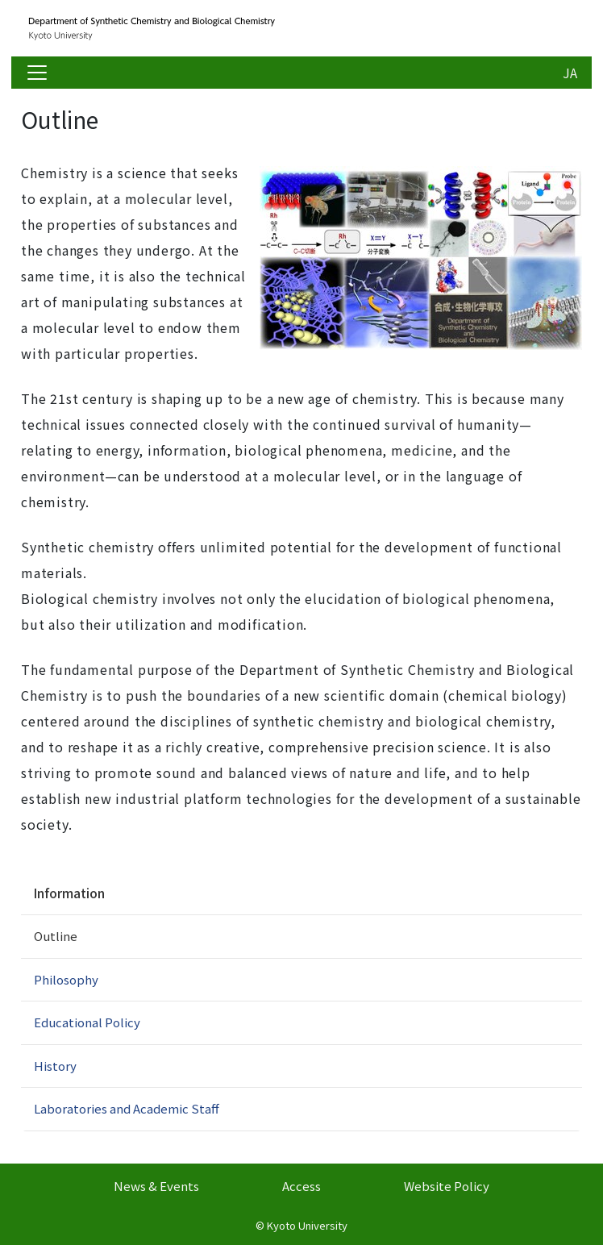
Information (69, 892)
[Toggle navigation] (37, 72)
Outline (55, 935)
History (55, 1065)
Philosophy (66, 979)
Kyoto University (307, 1225)
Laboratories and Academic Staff (126, 1108)
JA (570, 72)
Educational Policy (87, 1022)
